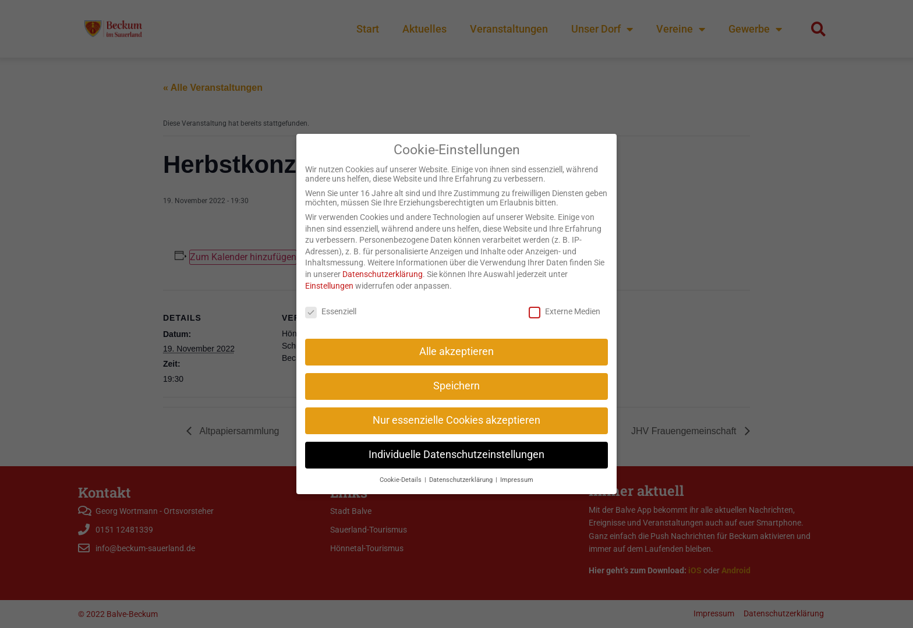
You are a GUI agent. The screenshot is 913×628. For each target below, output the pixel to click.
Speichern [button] (456, 373)
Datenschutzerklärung (382, 262)
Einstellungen (329, 273)
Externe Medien (564, 299)
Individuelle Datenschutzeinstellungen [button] (456, 442)
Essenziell (330, 299)
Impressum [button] (516, 467)
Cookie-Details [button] (401, 467)
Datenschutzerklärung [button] (461, 467)
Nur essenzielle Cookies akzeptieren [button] (456, 408)
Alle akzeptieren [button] (456, 339)
